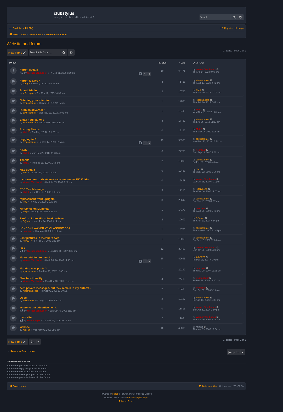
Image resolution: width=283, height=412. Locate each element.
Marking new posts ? (33, 268)
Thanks (24, 159)
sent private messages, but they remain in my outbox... (55, 288)
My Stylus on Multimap (34, 208)
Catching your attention (35, 100)
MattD (199, 109)
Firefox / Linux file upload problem (42, 218)
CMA (198, 90)
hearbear (201, 150)
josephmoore (202, 100)
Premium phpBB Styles (138, 397)
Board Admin (28, 90)
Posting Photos (30, 129)
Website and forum (24, 44)
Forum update (29, 69)
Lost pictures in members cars (39, 238)
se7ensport (28, 93)
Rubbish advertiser (32, 109)
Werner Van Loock (37, 73)
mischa (26, 330)
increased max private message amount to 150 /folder (54, 179)
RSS (22, 247)
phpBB (115, 394)
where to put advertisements (38, 307)
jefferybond (201, 189)
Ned (25, 172)
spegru (26, 83)
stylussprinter (202, 80)
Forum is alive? (30, 80)
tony (25, 201)
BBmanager (202, 278)
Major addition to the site (36, 257)
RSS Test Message (32, 189)
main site (26, 317)
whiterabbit (28, 300)
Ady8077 (27, 241)
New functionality (31, 278)
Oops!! (24, 297)
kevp (25, 211)
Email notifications (32, 119)
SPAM (23, 150)
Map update (27, 169)
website (25, 327)
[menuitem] (29, 28)
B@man (27, 221)
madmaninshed (30, 291)
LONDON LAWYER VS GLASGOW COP (45, 228)
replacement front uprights (37, 198)
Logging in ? (28, 139)
